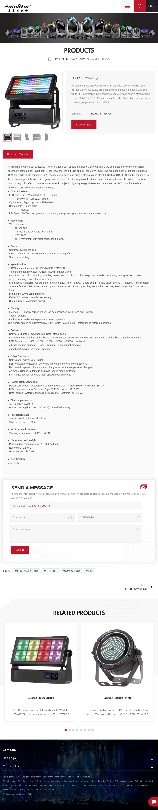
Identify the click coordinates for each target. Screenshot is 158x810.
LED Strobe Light (27, 571)
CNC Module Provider (36, 789)
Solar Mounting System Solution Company (112, 781)
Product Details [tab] (18, 154)
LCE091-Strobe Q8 (39, 505)
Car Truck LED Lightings (66, 785)
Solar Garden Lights (144, 781)
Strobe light (72, 571)
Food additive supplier (13, 789)
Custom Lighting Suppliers (49, 781)
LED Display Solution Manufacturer (36, 785)
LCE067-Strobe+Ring (117, 698)
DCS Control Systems (90, 785)
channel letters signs (112, 785)
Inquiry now (84, 125)
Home (54, 59)
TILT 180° (51, 571)
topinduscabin (10, 785)
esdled (52, 789)
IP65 (90, 571)
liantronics (84, 781)
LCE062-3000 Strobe (40, 698)
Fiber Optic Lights (26, 781)
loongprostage (70, 781)
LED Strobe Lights (74, 59)
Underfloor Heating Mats (136, 785)
